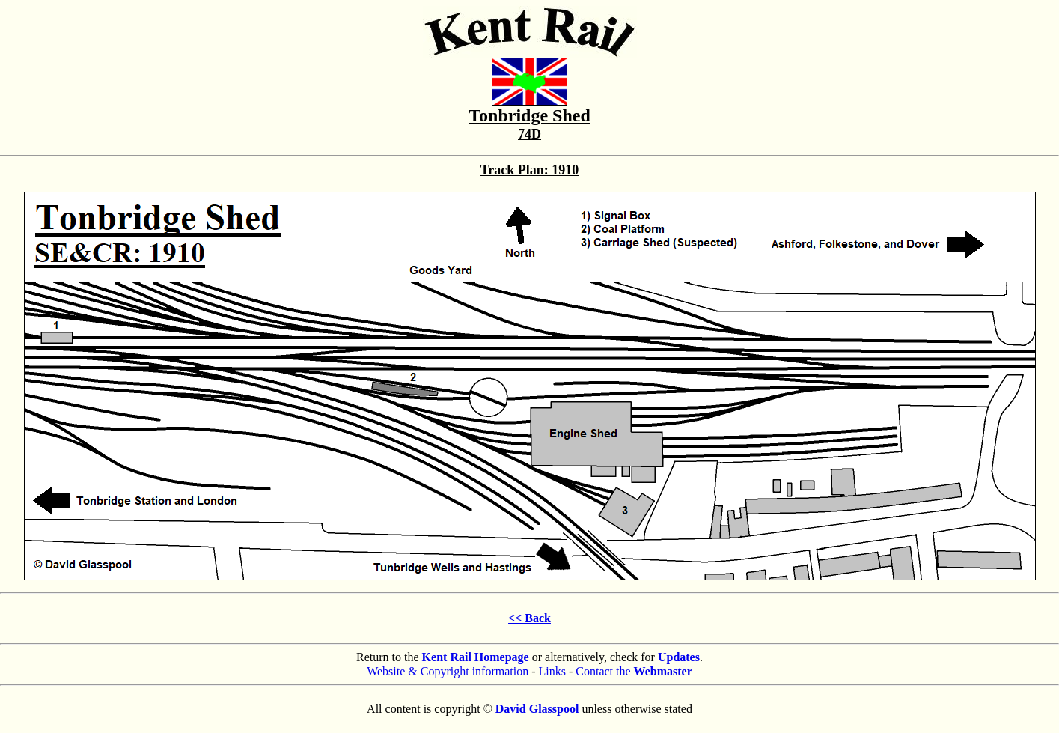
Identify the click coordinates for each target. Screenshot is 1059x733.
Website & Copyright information (447, 671)
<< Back (529, 618)
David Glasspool (537, 708)
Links (552, 671)
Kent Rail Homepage (475, 657)
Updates (679, 657)
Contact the (634, 671)
